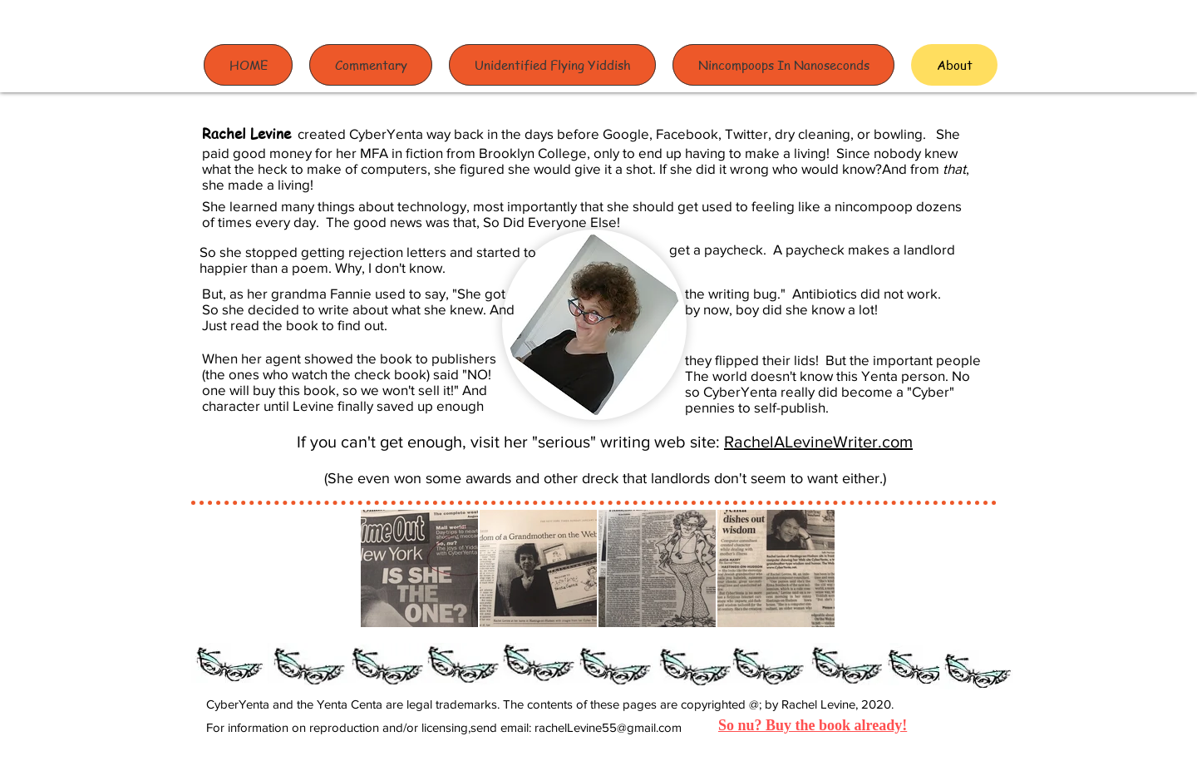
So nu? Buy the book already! (812, 725)
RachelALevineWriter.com (818, 441)
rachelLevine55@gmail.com (608, 727)
